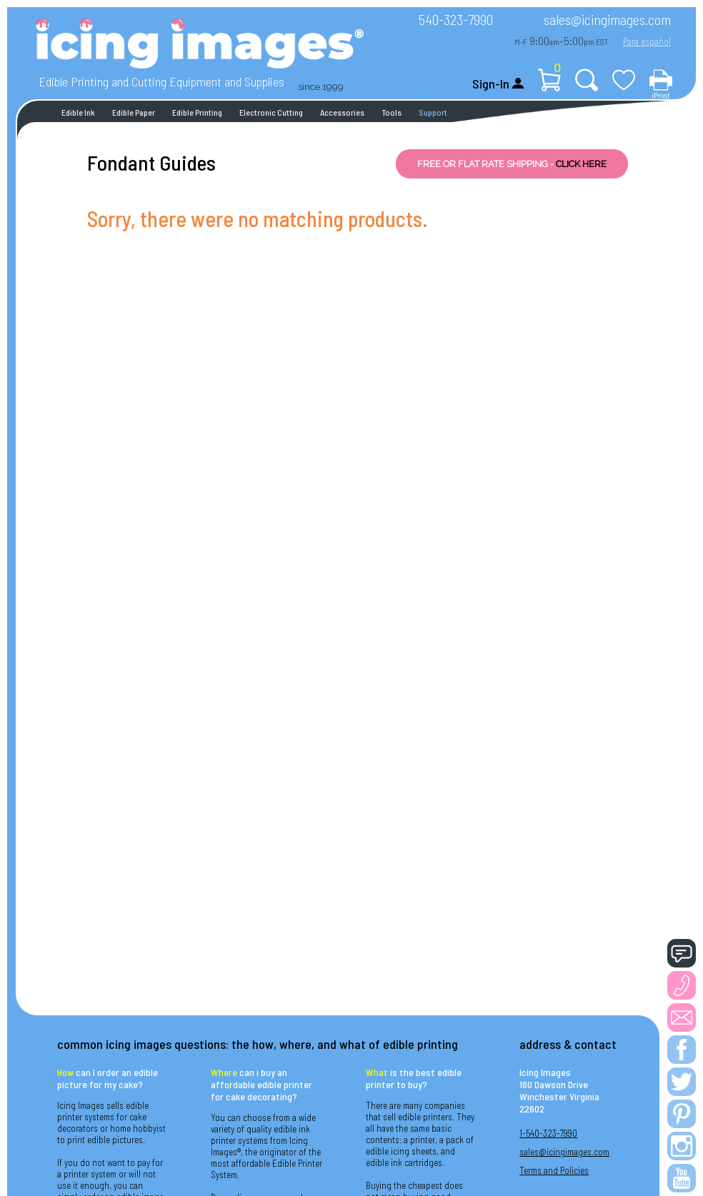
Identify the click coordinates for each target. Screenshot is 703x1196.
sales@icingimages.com (607, 19)
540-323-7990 (456, 19)
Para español (647, 41)
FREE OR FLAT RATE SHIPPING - (512, 164)
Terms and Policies (554, 1170)
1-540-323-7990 (548, 1133)
